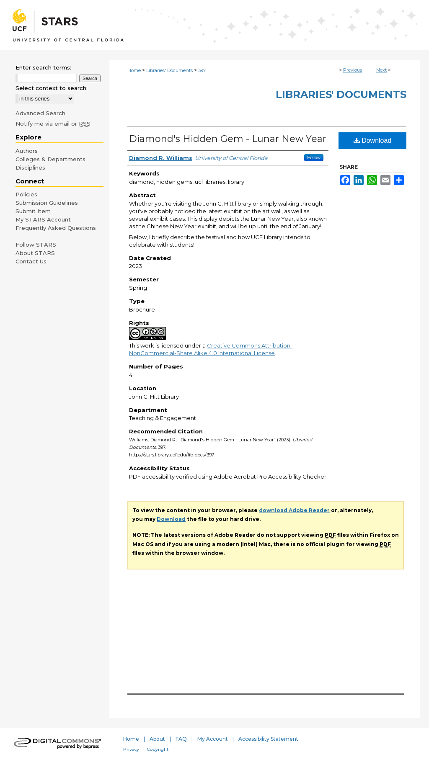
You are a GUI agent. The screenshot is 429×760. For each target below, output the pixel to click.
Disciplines (30, 167)
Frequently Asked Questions (56, 227)
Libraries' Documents (169, 70)
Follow (313, 157)
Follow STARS (36, 244)
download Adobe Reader (294, 510)
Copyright (157, 749)
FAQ (181, 739)
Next (381, 70)
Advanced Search (40, 113)
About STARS (35, 253)
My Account (212, 739)
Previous (352, 70)
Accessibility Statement (268, 739)
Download (373, 140)
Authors (27, 150)
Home (134, 70)
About (157, 739)
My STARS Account (43, 219)
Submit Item (33, 211)
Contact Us (31, 261)
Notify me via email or (53, 123)
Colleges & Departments (50, 159)
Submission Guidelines (47, 202)
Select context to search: (52, 88)
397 (202, 70)
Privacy (131, 749)
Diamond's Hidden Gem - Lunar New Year (227, 138)
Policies (26, 194)
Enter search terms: (43, 67)
